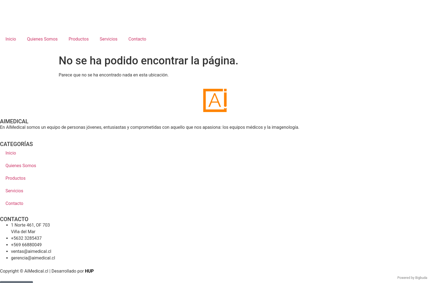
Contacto (137, 39)
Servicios (108, 39)
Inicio (10, 39)
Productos (79, 39)
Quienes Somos (42, 39)
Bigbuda (421, 278)
